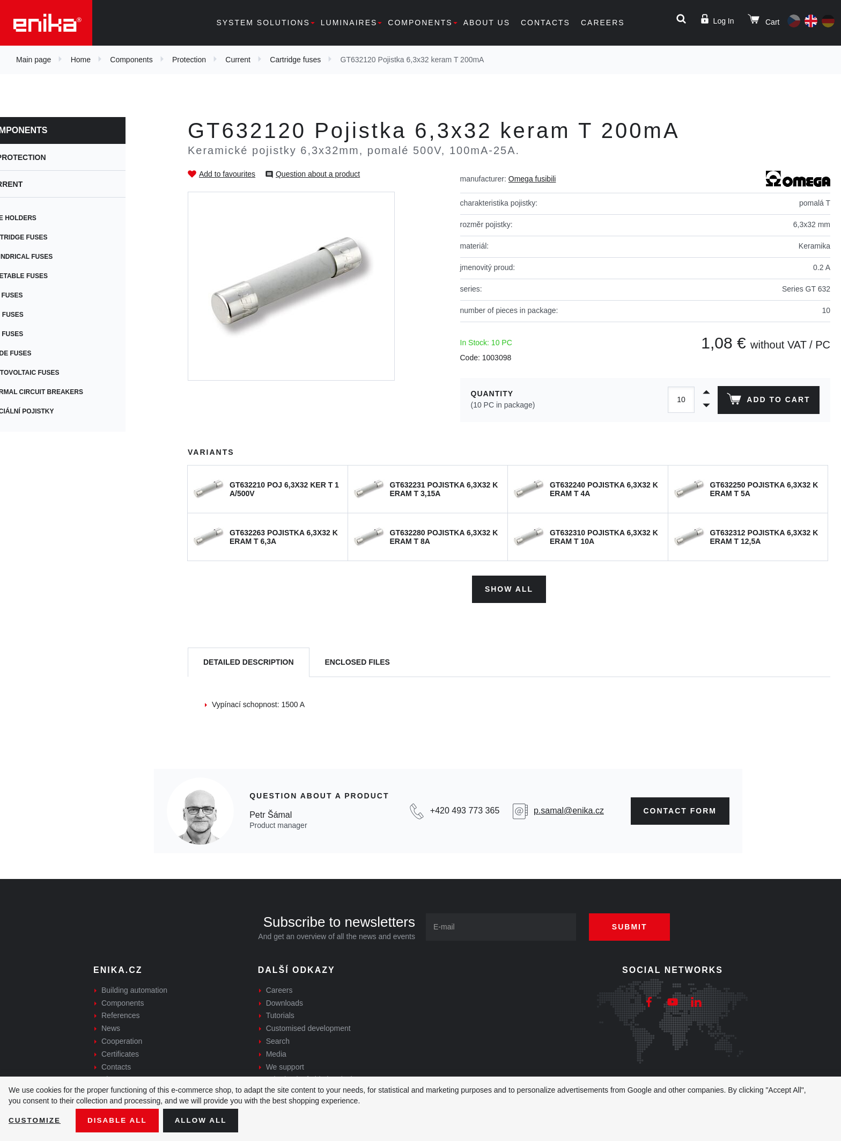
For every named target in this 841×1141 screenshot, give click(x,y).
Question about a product (318, 174)
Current (237, 59)
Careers (603, 22)
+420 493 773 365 (464, 809)
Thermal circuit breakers (70, 392)
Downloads (284, 1001)
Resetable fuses (52, 276)
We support (285, 1065)
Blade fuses (44, 353)
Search (278, 1040)
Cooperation (121, 1040)
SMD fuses (40, 314)
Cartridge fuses (295, 59)
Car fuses (39, 334)
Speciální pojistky (55, 411)
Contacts (545, 22)
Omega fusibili (532, 179)
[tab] (248, 661)
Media (276, 1053)
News (110, 1027)
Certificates (120, 1053)
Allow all (205, 1120)
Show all (509, 587)
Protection (189, 59)
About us (486, 22)
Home (81, 59)
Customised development (308, 1027)
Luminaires (349, 22)
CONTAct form (680, 809)
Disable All (119, 1120)
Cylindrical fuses (54, 256)
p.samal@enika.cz (569, 809)
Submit (633, 925)
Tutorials (280, 1014)
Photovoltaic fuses (58, 372)
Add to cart (767, 401)
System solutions (262, 22)
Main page (33, 59)
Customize (35, 1120)
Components (420, 22)
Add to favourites (227, 174)
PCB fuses (39, 295)
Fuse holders (46, 218)
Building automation (134, 989)
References (120, 1014)
